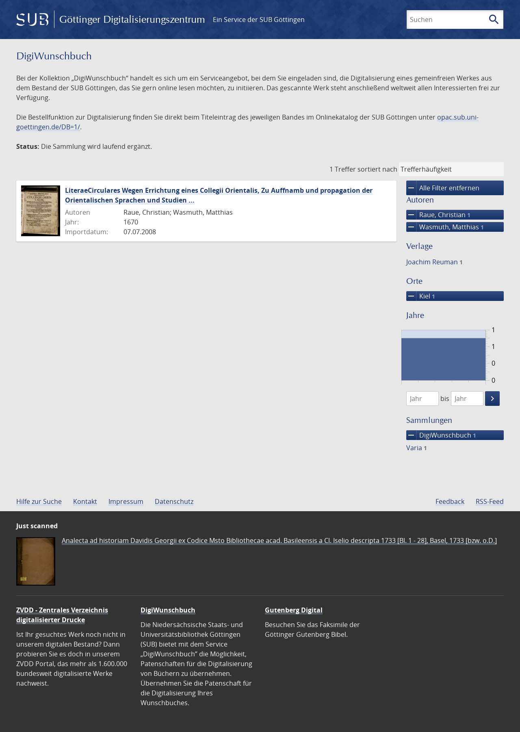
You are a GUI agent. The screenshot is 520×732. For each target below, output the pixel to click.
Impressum (125, 501)
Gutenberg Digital (294, 610)
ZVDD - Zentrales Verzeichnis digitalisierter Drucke (62, 615)
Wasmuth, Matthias (445, 227)
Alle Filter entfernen (442, 188)
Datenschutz (174, 501)
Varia (416, 447)
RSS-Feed (490, 501)
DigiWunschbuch (441, 435)
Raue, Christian (438, 215)
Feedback (450, 501)
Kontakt (85, 501)
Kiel (420, 296)
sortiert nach (377, 169)
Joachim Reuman (434, 261)
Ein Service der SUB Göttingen (259, 19)
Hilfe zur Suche (39, 501)
